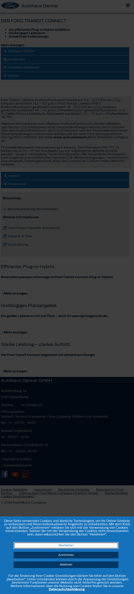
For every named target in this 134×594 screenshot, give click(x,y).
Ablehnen (66, 565)
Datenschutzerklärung (66, 589)
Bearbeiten (66, 545)
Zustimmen (66, 555)
